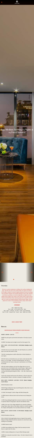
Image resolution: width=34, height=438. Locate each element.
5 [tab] (18, 279)
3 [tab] (16, 279)
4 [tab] (17, 279)
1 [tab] (13, 279)
